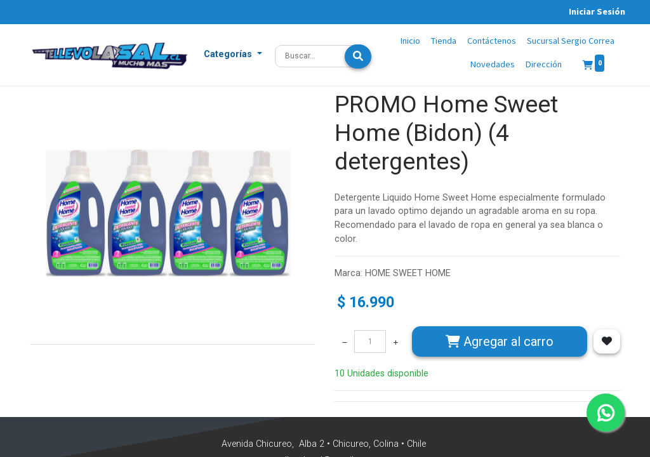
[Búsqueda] (358, 56)
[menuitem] (410, 41)
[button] (233, 55)
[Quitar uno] (345, 341)
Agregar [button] (500, 341)
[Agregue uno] (395, 341)
